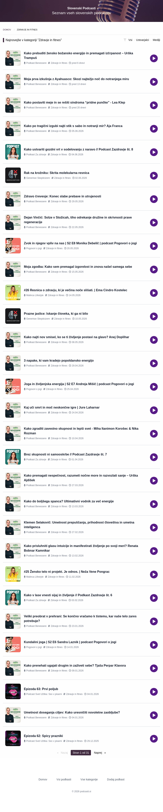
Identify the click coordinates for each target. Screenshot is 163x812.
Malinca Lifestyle (34, 295)
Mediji (156, 39)
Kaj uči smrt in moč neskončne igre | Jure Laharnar (62, 407)
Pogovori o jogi (33, 248)
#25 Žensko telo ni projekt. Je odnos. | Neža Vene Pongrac (67, 571)
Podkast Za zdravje (35, 154)
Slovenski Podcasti (81, 8)
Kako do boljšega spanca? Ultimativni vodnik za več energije (69, 501)
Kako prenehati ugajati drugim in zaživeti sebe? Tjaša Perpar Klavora (75, 665)
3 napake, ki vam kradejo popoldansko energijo (59, 360)
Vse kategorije (89, 779)
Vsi (130, 39)
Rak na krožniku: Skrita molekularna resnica (56, 172)
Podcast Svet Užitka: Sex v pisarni (43, 694)
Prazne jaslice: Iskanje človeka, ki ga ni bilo (56, 313)
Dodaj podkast (116, 779)
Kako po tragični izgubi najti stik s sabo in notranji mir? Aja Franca (73, 126)
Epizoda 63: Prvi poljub (41, 689)
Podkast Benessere (35, 63)
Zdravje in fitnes (57, 63)
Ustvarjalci (143, 39)
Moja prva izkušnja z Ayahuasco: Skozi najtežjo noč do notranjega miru (76, 79)
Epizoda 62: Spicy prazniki (43, 736)
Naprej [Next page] (98, 752)
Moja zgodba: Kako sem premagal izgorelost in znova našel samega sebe (78, 266)
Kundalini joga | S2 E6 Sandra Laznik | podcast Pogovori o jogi (70, 642)
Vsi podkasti (64, 779)
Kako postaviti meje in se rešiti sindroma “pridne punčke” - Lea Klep (74, 102)
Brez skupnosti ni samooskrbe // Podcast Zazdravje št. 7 (65, 454)
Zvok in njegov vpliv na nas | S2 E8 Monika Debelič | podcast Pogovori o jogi (80, 243)
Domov (7, 30)
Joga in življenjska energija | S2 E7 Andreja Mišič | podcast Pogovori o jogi (79, 384)
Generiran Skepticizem (37, 178)
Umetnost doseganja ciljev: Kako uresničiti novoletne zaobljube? (72, 712)
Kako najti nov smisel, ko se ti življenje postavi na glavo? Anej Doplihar (76, 337)
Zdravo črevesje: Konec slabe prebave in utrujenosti (62, 196)
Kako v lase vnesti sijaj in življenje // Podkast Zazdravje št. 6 (68, 595)
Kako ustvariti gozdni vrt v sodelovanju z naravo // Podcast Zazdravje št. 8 (78, 149)
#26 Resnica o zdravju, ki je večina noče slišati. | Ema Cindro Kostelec (75, 290)
